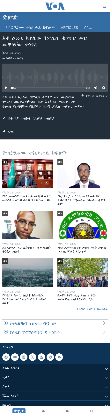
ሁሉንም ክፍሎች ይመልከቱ (92, 309)
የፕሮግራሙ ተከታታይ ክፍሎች (30, 27)
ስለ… (88, 27)
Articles (69, 27)
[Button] (8, 132)
